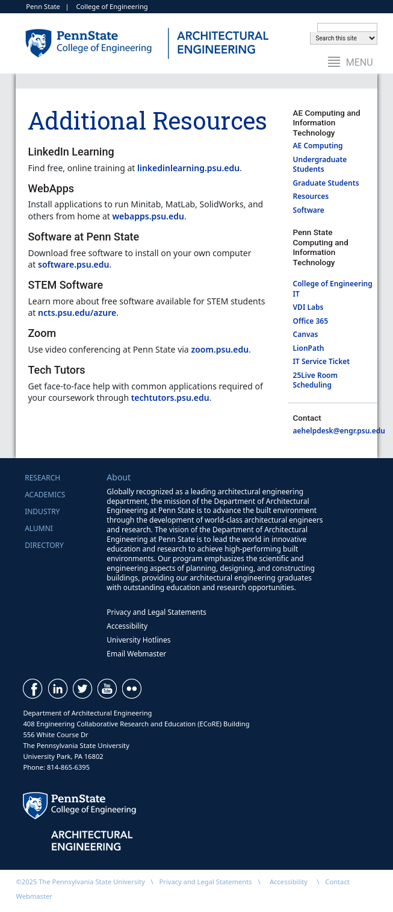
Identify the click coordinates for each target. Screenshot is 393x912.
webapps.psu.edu (148, 216)
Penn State (43, 6)
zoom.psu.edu (220, 349)
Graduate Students (326, 183)
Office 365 (311, 321)
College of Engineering (111, 6)
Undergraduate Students (320, 164)
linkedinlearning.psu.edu (188, 168)
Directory (44, 545)
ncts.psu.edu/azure (77, 312)
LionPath (308, 348)
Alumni (39, 528)
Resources (311, 196)
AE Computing (318, 145)
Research (42, 478)
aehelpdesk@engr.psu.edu (339, 431)
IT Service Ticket (321, 361)
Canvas (305, 334)
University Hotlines (138, 640)
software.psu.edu (73, 264)
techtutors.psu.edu (170, 397)
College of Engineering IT (333, 288)
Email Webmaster (136, 654)
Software (309, 210)
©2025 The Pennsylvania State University (80, 881)
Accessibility (127, 626)
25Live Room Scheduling (315, 380)
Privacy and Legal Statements (156, 612)
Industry (42, 511)
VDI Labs (308, 307)
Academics (45, 494)
